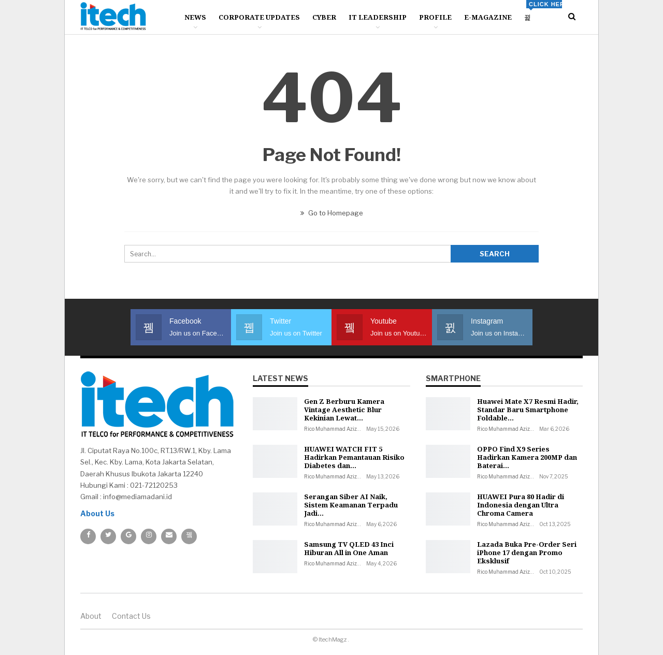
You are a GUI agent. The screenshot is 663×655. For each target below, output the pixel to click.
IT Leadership (378, 17)
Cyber (324, 17)
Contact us (131, 616)
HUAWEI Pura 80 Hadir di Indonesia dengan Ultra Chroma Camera (520, 505)
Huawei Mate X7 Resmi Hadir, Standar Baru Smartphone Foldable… (528, 410)
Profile (435, 17)
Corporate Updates (259, 17)
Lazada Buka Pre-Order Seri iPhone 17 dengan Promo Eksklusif (526, 552)
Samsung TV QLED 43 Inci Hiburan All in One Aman (349, 548)
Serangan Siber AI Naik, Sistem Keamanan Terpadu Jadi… (351, 505)
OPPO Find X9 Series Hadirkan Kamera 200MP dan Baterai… (527, 457)
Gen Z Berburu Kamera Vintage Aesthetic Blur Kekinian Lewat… (344, 410)
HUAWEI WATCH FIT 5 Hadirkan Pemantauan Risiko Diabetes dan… (354, 457)
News (195, 17)
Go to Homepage (331, 213)
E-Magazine (488, 17)
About (91, 616)
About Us (97, 513)
